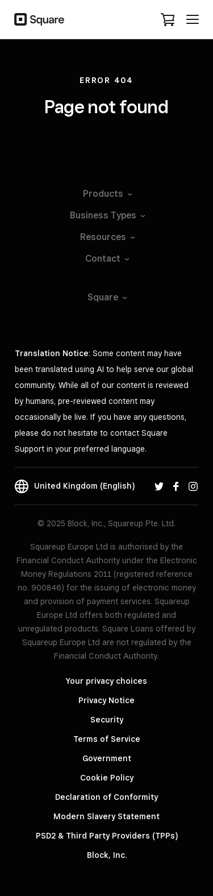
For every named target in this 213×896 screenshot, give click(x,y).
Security (106, 719)
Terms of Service (106, 739)
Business (107, 215)
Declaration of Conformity (106, 797)
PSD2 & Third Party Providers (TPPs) (107, 835)
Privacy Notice (106, 700)
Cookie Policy (106, 777)
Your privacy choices (106, 681)
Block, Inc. (107, 855)
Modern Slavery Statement (106, 816)
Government (106, 758)
